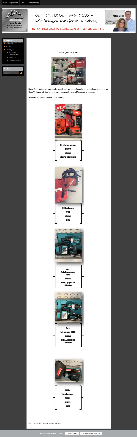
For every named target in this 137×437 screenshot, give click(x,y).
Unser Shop (13, 58)
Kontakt (9, 47)
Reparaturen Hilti (15, 61)
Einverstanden (72, 433)
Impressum (13, 3)
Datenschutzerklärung (30, 3)
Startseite (9, 44)
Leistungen (10, 50)
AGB (5, 3)
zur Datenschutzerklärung (91, 433)
